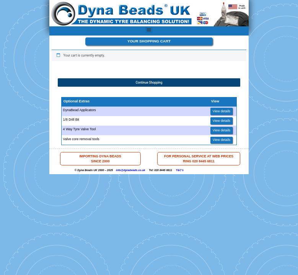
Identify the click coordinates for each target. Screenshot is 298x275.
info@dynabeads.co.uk (130, 170)
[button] (148, 29)
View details (222, 111)
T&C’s (180, 170)
